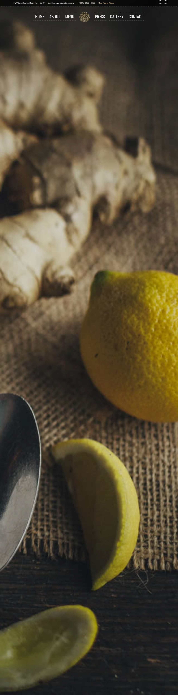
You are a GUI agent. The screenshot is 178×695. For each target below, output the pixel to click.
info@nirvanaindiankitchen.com (61, 3)
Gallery (117, 16)
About (54, 16)
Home (39, 16)
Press (100, 16)
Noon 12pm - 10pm (106, 3)
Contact (136, 16)
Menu (69, 16)
